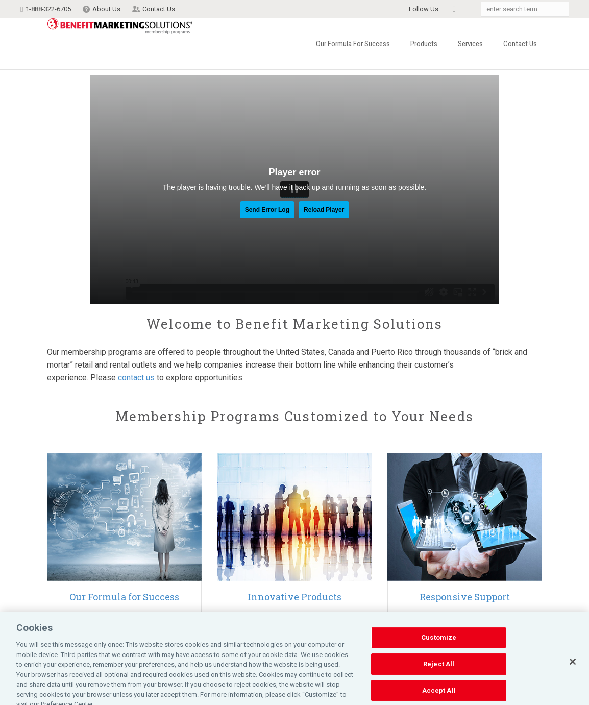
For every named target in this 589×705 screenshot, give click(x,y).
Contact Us (158, 9)
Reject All (438, 685)
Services (470, 43)
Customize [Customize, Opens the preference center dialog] (438, 659)
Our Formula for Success (353, 43)
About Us (106, 9)
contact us (136, 377)
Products (423, 43)
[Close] (572, 683)
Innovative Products (294, 597)
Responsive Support (465, 597)
